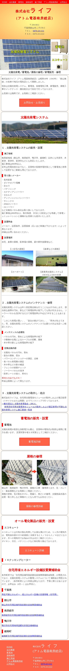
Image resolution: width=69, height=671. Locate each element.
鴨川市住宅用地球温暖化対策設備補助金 (20, 625)
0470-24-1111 (38, 31)
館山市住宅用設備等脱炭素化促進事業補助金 (22, 605)
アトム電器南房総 (51, 2)
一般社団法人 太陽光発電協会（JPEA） (19, 404)
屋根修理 (29, 2)
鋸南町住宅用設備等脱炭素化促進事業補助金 (22, 636)
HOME (4, 2)
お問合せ (63, 2)
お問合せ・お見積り (34, 102)
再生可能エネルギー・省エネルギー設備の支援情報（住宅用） (30, 594)
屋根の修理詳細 (34, 506)
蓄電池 (21, 2)
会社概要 (12, 2)
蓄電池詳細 (34, 441)
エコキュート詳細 (34, 550)
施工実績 (38, 2)
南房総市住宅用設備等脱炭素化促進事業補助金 (23, 615)
